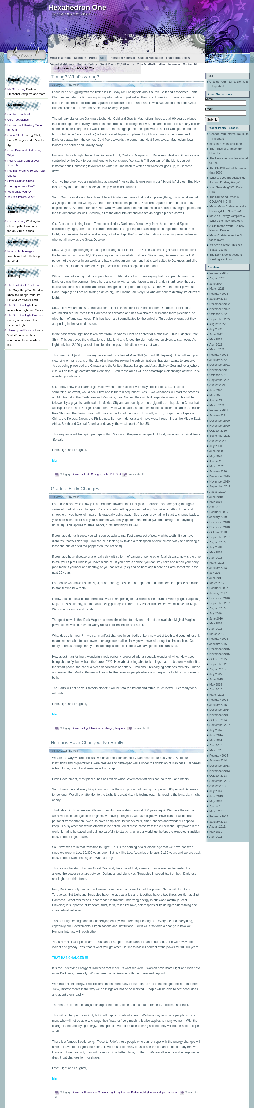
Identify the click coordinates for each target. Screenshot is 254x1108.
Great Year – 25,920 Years (117, 64)
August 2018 (217, 542)
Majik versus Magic (102, 728)
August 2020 (217, 440)
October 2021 (218, 374)
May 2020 (215, 456)
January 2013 (218, 821)
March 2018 (216, 562)
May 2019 (215, 501)
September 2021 (219, 380)
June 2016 (216, 618)
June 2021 (216, 390)
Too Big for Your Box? (21, 186)
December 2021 (219, 364)
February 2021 (218, 410)
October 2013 (218, 775)
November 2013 (219, 770)
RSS (211, 75)
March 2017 (216, 583)
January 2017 (218, 593)
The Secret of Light (19, 305)
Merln (76, 85)
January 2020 (218, 471)
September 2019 (219, 486)
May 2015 (215, 684)
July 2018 (215, 547)
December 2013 (219, 765)
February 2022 (218, 354)
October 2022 (218, 313)
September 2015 (219, 664)
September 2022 (219, 319)
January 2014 (218, 760)
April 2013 (215, 806)
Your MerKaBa (146, 64)
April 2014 (215, 745)
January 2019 (218, 517)
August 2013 (217, 785)
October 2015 (218, 659)
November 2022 (219, 309)
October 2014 (218, 720)
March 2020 (216, 466)
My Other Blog (16, 89)
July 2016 (215, 613)
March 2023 (216, 288)
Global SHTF (15, 135)
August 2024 (217, 278)
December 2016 (219, 598)
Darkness (77, 474)
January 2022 (218, 359)
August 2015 (217, 669)
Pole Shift (115, 474)
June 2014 (216, 735)
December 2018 (219, 522)
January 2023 (218, 298)
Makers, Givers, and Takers (226, 143)
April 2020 (215, 461)
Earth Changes (92, 474)
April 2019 (215, 506)
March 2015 (216, 694)
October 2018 (218, 532)
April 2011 (215, 836)
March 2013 (216, 811)
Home (93, 57)
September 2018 (219, 537)
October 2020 (218, 430)
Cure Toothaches (18, 119)
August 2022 (217, 324)
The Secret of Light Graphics (25, 315)
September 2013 (219, 780)
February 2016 (218, 638)
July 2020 (215, 446)
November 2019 (219, 481)
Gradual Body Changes (75, 488)
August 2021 (217, 384)
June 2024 (216, 283)
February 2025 (218, 273)
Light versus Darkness (129, 1092)
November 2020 (219, 425)
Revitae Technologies (20, 251)
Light (105, 474)
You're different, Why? (21, 196)
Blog (103, 57)
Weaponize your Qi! (19, 191)
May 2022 (215, 339)
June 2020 (216, 450)
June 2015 (216, 679)
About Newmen (169, 64)
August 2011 (217, 826)
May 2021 (215, 395)
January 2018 (218, 567)
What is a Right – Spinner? (68, 57)
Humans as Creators (96, 1092)
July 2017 (215, 572)
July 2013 (215, 791)
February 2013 (218, 816)
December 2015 (219, 648)
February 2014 (218, 755)
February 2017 (218, 587)
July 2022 (215, 329)
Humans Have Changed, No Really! (88, 742)
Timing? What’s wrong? (75, 77)
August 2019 (217, 491)
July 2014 (215, 730)
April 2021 (215, 400)
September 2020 (219, 435)
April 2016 (215, 628)
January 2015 (218, 704)
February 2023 (218, 293)
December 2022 (219, 303)
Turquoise (120, 728)
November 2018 (219, 527)
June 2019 (216, 496)
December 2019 (219, 476)
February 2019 (218, 511)
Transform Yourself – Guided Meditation (136, 57)
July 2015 (215, 674)
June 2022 (216, 334)
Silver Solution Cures (20, 180)
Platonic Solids (86, 64)
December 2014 (219, 709)
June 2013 (216, 796)
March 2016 (216, 633)
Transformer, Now (178, 57)
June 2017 (216, 577)
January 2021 (218, 415)
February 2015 (218, 699)
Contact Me (190, 64)
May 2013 (215, 801)
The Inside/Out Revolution (23, 285)
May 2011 (215, 831)
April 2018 (215, 557)
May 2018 (215, 552)
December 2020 (219, 420)
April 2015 (215, 689)
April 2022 (215, 344)
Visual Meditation (62, 64)
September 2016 (219, 603)
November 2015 (219, 654)
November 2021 (219, 369)
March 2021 (216, 405)
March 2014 (216, 750)
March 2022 (216, 349)
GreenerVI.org (16, 221)
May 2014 (215, 740)
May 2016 (215, 623)
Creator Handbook (19, 114)
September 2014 (219, 724)
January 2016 (218, 643)
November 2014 (219, 714)
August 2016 (217, 608)
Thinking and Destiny (20, 330)
